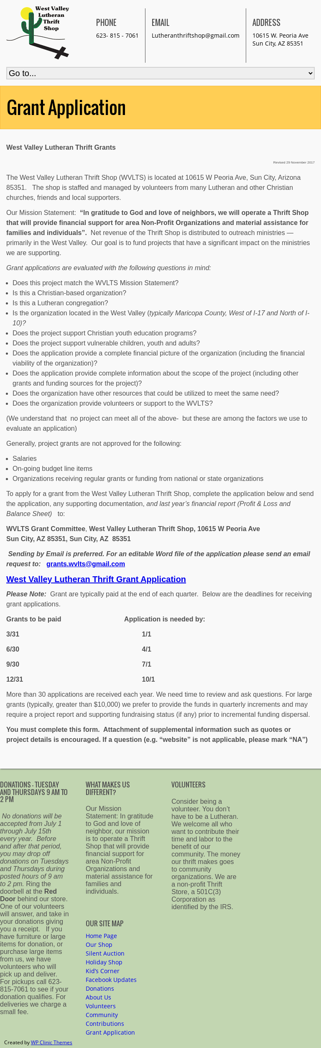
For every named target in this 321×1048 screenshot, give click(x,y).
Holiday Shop (104, 962)
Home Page (101, 936)
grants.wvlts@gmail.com (85, 563)
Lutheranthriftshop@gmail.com (195, 35)
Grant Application (110, 1032)
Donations (100, 988)
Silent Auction (105, 953)
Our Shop (99, 944)
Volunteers (101, 1006)
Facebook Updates (111, 980)
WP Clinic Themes (51, 1042)
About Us (98, 997)
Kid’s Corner (103, 971)
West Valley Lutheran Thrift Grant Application (96, 579)
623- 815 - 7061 (117, 35)
